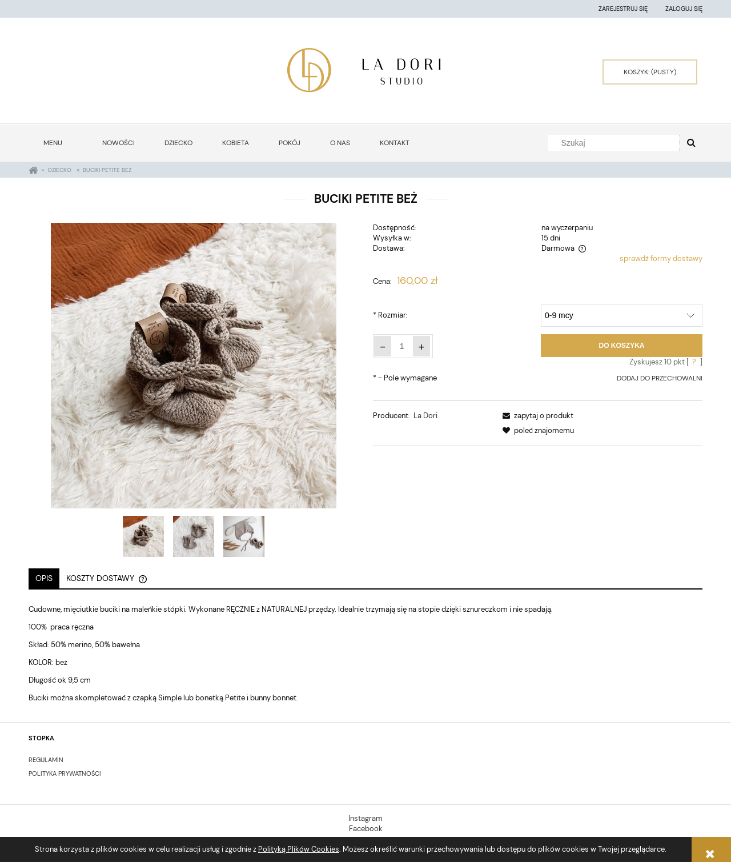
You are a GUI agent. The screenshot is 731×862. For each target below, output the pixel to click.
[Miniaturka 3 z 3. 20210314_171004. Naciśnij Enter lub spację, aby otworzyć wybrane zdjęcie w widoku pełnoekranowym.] (243, 536)
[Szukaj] (691, 143)
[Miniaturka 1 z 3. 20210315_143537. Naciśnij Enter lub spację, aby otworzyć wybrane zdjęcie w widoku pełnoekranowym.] (143, 536)
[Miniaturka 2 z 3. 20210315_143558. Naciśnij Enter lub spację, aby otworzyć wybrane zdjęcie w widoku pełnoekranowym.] (193, 536)
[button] (536, 415)
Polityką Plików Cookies (298, 849)
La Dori (425, 415)
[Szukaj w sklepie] (616, 142)
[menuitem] (58, 143)
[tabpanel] (365, 653)
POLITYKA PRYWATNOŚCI (65, 773)
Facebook (366, 828)
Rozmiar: (390, 315)
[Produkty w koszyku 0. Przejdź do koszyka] (650, 72)
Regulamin (46, 760)
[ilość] (402, 346)
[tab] (44, 578)
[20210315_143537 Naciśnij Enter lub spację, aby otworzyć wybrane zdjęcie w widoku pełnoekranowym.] (193, 365)
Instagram (365, 818)
